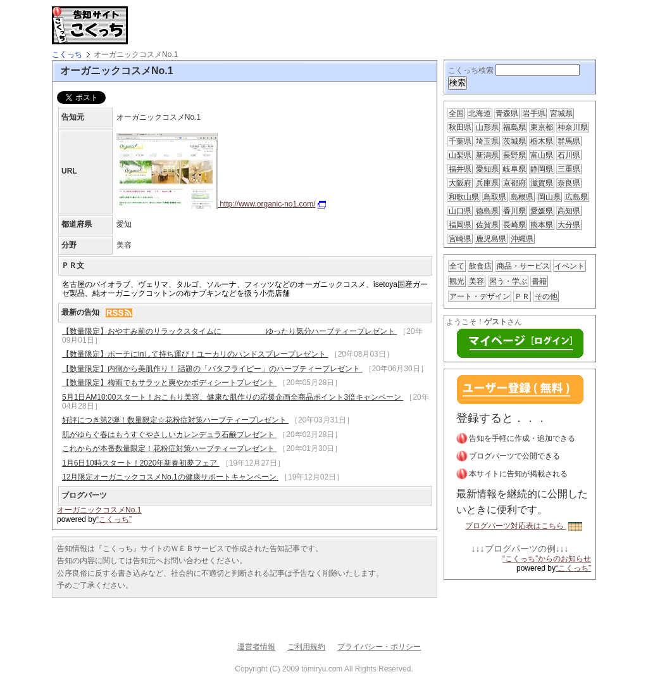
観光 (456, 281)
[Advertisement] (282, 25)
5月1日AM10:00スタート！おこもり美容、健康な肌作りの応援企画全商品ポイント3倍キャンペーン (232, 397)
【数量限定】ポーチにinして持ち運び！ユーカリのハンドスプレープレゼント (195, 354)
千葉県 (460, 141)
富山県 (541, 155)
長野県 (514, 155)
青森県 (506, 113)
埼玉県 (487, 141)
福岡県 (460, 224)
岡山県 (549, 197)
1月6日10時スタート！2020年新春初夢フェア (141, 463)
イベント (569, 266)
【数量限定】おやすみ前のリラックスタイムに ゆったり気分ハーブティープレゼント (229, 331)
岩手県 (534, 113)
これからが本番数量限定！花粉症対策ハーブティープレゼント (169, 448)
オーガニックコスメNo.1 (99, 509)
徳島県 (487, 210)
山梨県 (460, 155)
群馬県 (569, 141)
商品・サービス (523, 266)
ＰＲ (522, 296)
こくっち (67, 54)
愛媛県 (541, 210)
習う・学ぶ (508, 281)
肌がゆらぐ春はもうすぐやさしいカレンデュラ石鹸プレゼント (169, 434)
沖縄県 (522, 238)
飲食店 (480, 266)
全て (456, 266)
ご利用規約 (306, 646)
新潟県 (487, 155)
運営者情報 (256, 646)
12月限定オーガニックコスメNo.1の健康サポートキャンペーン (170, 477)
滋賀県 (541, 183)
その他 (546, 296)
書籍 (539, 281)
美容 (476, 281)
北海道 (479, 113)
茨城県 (514, 141)
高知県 (569, 210)
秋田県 (460, 127)
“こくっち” (114, 519)
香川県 (514, 210)
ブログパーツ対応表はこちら (523, 525)
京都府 (514, 183)
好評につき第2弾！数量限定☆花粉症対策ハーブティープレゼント (175, 420)
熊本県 (541, 224)
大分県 (569, 224)
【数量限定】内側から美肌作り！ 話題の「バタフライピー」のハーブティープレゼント (212, 368)
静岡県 (541, 169)
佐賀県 (487, 224)
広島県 (576, 197)
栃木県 (541, 141)
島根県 (522, 197)
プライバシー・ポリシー (379, 646)
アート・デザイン (479, 296)
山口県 (460, 210)
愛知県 (487, 169)
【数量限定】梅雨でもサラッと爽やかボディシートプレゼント (169, 382)
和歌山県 (464, 197)
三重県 (569, 169)
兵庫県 (487, 183)
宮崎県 (460, 238)
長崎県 (514, 224)
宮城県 (561, 113)
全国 (456, 113)
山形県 (487, 127)
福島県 (514, 127)
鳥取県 (494, 197)
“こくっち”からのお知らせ (546, 558)
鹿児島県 (491, 238)
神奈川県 (573, 127)
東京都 (541, 127)
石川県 (569, 155)
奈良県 (569, 183)
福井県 (460, 169)
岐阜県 (514, 169)
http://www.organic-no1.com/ (221, 204)
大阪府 (460, 183)
